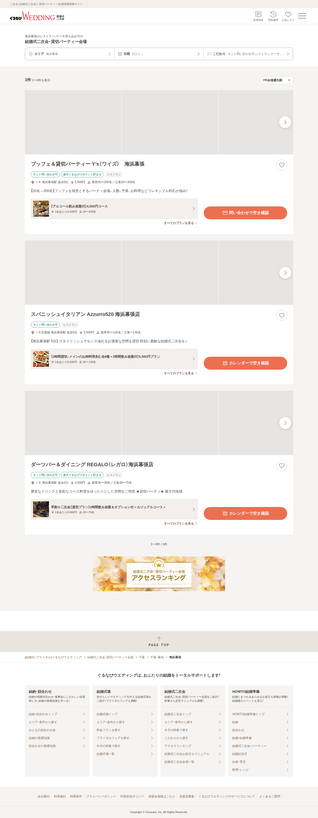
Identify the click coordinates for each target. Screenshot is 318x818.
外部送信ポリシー (132, 796)
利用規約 (60, 796)
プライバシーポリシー (101, 796)
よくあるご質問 (269, 796)
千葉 (142, 657)
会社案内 (44, 796)
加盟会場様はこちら (161, 796)
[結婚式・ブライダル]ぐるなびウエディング (53, 657)
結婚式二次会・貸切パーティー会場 (110, 657)
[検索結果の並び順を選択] (276, 80)
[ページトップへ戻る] (159, 641)
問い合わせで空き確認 (245, 213)
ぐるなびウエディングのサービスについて (227, 796)
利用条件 (76, 796)
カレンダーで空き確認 (245, 363)
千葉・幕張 (157, 657)
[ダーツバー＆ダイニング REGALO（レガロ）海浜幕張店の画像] (159, 423)
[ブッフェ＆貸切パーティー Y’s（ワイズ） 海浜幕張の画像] (159, 122)
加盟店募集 (186, 796)
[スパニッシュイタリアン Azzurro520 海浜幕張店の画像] (159, 272)
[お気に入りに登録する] (281, 164)
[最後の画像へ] (285, 122)
